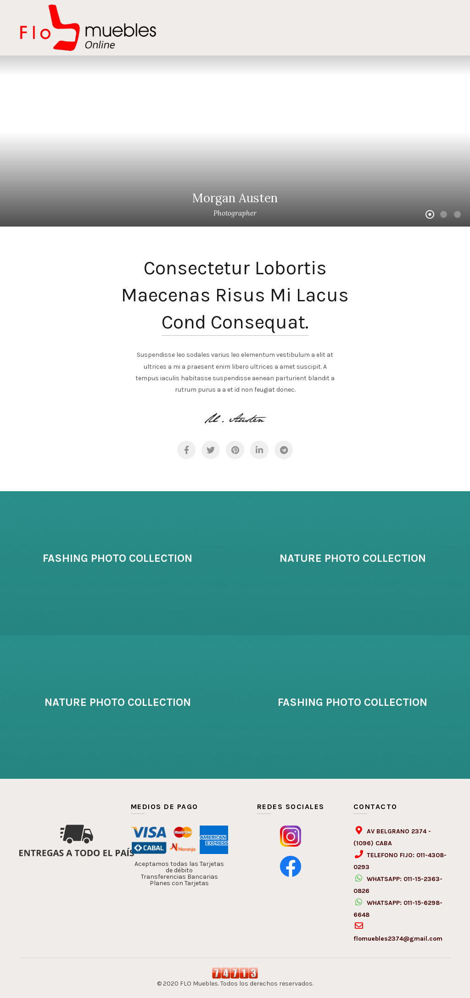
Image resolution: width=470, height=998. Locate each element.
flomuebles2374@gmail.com (397, 939)
